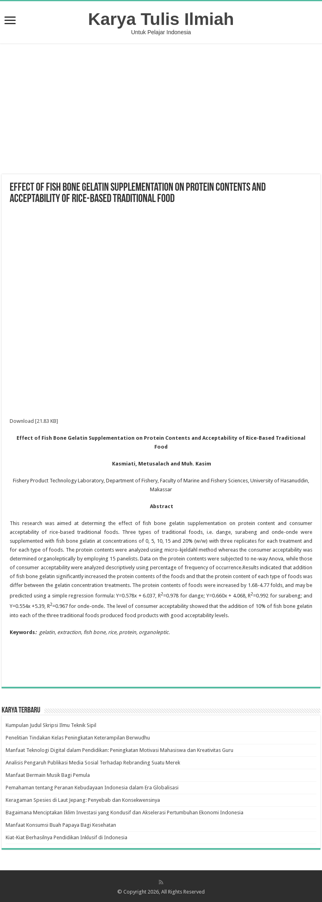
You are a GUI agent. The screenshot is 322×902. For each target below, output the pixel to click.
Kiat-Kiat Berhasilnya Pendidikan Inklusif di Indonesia (66, 837)
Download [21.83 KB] (34, 421)
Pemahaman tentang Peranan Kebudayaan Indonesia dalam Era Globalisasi (92, 788)
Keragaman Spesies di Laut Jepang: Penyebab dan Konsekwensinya (83, 800)
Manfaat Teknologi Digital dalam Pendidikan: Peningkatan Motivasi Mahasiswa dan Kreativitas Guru (119, 750)
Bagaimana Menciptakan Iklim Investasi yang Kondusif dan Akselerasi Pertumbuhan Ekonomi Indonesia (124, 812)
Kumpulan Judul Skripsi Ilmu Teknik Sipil (51, 725)
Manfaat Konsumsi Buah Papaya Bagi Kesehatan (61, 825)
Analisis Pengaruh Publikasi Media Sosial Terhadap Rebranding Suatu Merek (93, 763)
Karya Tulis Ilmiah (161, 19)
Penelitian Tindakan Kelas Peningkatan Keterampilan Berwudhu (78, 738)
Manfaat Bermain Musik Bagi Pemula (48, 775)
